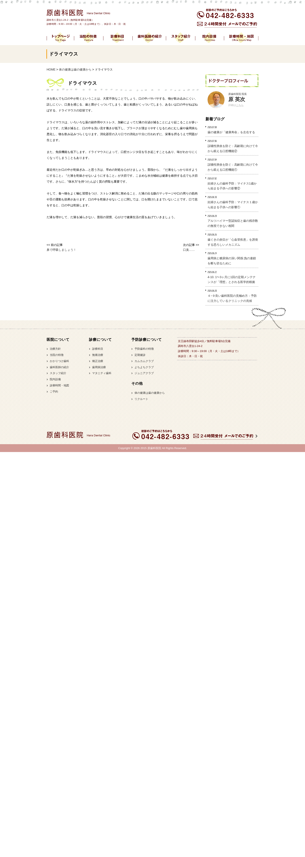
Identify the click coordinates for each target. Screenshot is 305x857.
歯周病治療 (99, 367)
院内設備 (55, 379)
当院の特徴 (57, 354)
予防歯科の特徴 (144, 348)
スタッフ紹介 (58, 373)
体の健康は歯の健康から (149, 392)
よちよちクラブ (144, 367)
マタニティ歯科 (101, 373)
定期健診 (140, 354)
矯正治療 (97, 361)
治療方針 (55, 348)
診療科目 (97, 348)
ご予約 (54, 391)
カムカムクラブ (144, 361)
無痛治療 (97, 354)
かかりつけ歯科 (59, 361)
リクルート (141, 399)
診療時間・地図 (59, 385)
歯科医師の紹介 (59, 367)
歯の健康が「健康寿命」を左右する (231, 132)
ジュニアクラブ (144, 373)
